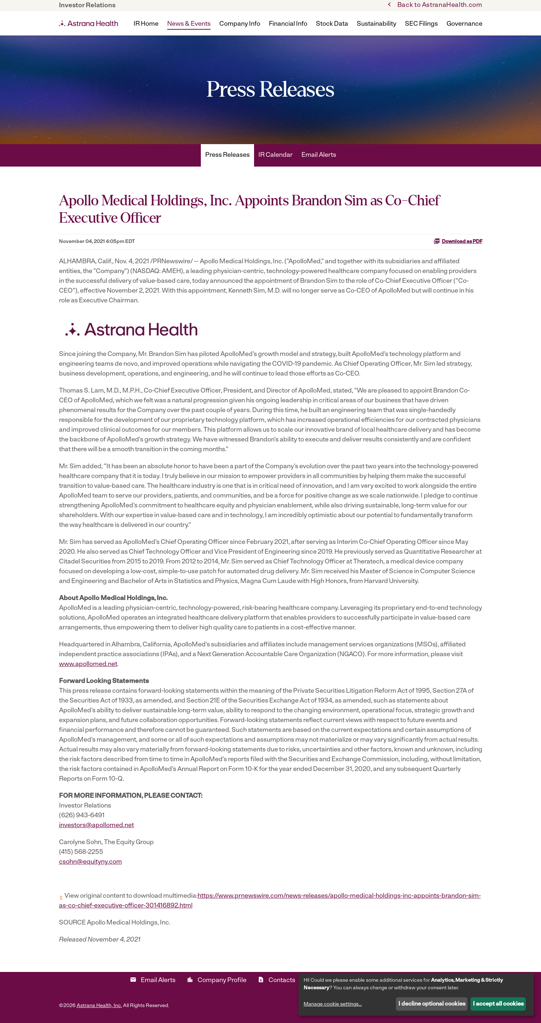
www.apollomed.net (88, 664)
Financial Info (288, 24)
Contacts (276, 980)
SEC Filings (421, 24)
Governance (464, 24)
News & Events (189, 24)
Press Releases (227, 155)
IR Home (146, 24)
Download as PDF (458, 241)
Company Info (239, 24)
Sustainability (376, 24)
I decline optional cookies (431, 1004)
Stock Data (332, 24)
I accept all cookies (498, 1004)
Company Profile (216, 980)
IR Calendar (275, 155)
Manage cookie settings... (333, 1004)
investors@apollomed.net (96, 825)
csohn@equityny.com (90, 862)
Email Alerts (318, 155)
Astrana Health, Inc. (99, 1006)
